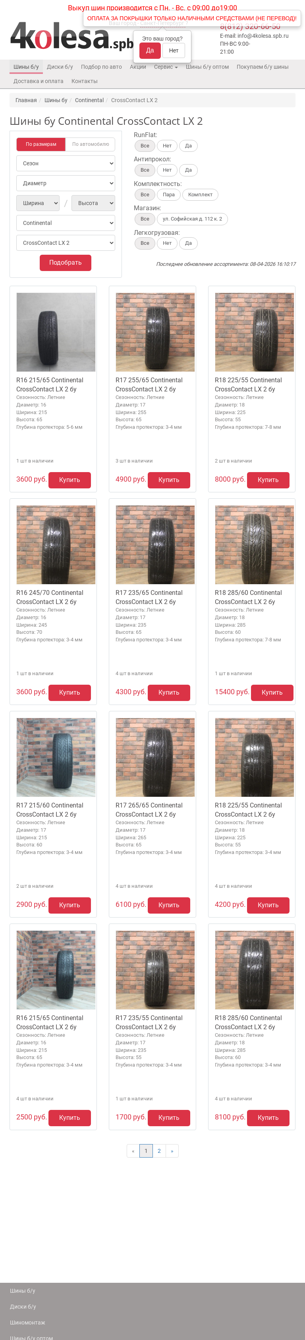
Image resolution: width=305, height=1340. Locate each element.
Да (150, 50)
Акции (138, 67)
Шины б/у (26, 67)
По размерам (41, 144)
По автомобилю (90, 144)
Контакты (84, 81)
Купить (69, 480)
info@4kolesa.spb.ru (263, 36)
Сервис (166, 67)
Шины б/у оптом (207, 67)
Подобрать (65, 262)
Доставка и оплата (39, 81)
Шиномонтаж (27, 1322)
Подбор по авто (101, 67)
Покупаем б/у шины (263, 67)
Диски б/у (60, 67)
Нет (174, 50)
